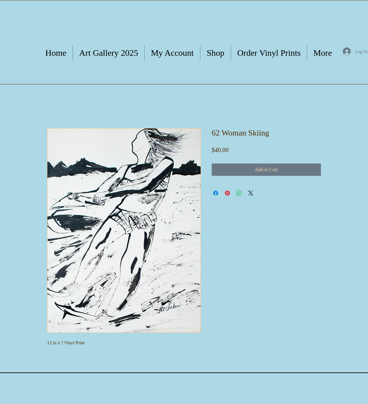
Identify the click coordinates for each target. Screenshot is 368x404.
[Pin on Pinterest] (227, 193)
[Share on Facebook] (215, 193)
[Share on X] (250, 193)
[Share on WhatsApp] (239, 193)
